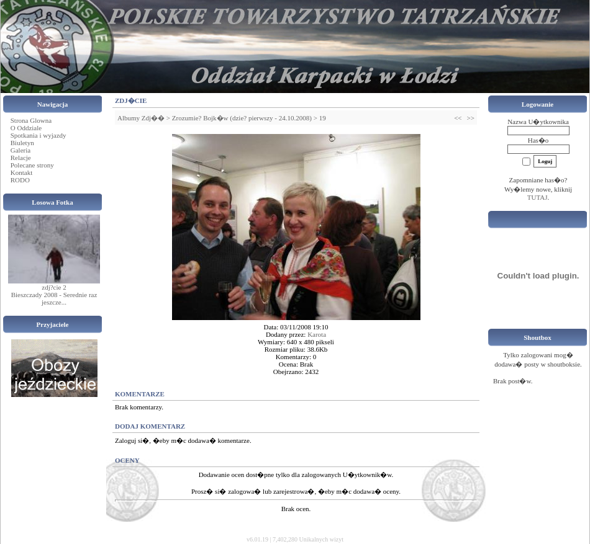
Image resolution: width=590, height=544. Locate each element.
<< (457, 118)
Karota (316, 334)
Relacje (21, 157)
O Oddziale (26, 128)
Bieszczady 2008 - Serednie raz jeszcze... (54, 298)
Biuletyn (22, 142)
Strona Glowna (31, 120)
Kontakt (21, 172)
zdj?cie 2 (54, 287)
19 (322, 118)
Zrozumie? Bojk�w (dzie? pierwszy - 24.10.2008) (242, 118)
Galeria (20, 150)
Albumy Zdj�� (141, 118)
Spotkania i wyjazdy (38, 135)
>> (470, 118)
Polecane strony (32, 165)
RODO (20, 180)
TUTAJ (537, 197)
